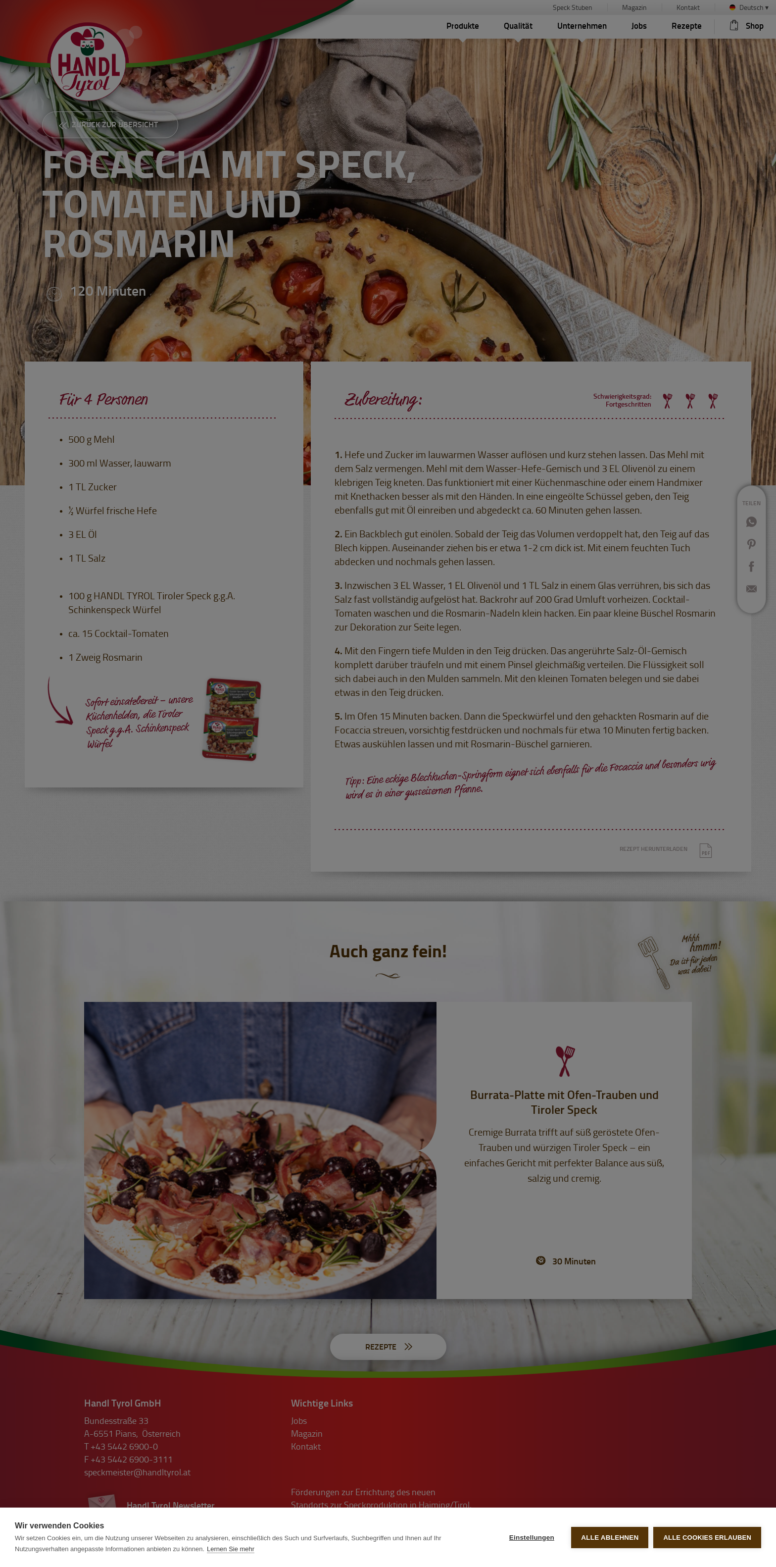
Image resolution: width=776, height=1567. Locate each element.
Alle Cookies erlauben (707, 1537)
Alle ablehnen (609, 1537)
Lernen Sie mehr (230, 1549)
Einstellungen (531, 1537)
